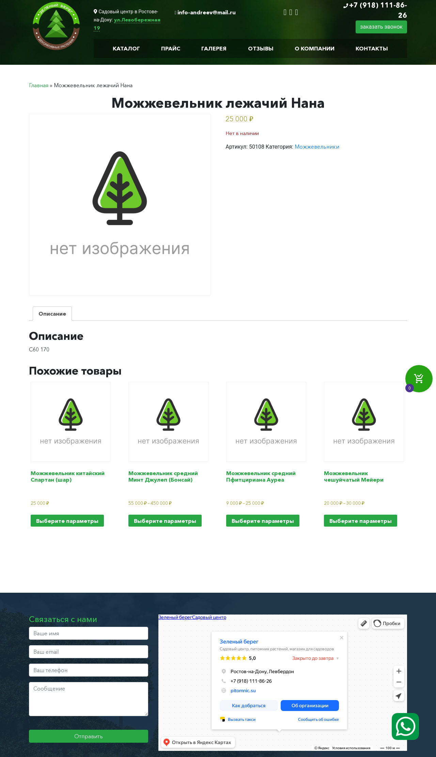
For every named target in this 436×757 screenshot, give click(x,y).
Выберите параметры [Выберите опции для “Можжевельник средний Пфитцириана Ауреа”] (263, 520)
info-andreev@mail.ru (206, 12)
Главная (38, 85)
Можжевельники (317, 146)
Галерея (214, 48)
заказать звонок (381, 27)
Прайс (170, 48)
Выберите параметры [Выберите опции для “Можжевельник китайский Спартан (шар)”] (67, 520)
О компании (314, 48)
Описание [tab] (52, 313)
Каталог (126, 48)
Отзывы (261, 48)
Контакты (372, 48)
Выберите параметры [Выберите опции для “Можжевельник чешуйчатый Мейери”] (360, 520)
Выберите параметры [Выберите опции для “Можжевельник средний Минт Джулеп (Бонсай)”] (165, 520)
